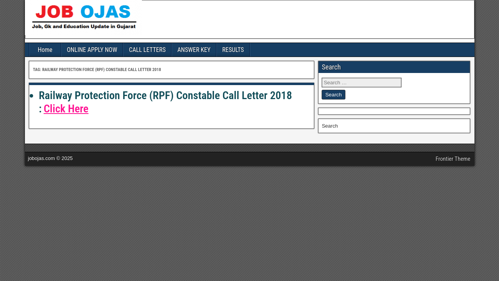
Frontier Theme (452, 158)
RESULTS (233, 49)
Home (45, 49)
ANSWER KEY (194, 49)
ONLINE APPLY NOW (92, 49)
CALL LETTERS (147, 49)
